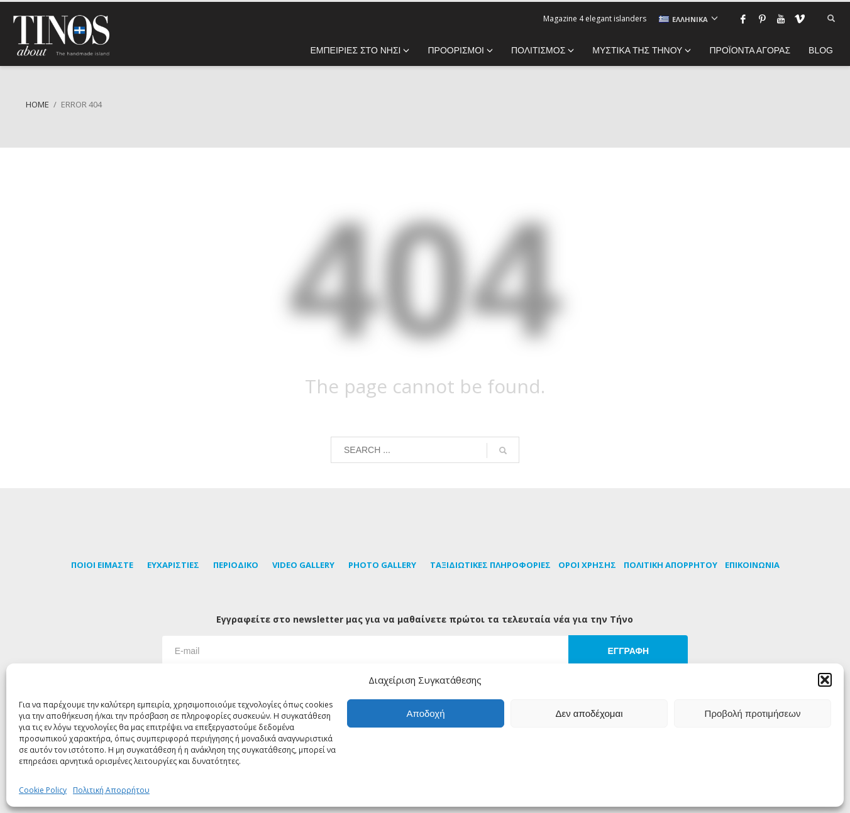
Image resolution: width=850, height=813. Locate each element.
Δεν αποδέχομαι (588, 713)
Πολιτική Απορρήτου (111, 790)
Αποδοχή (426, 713)
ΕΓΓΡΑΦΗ (628, 651)
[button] (825, 680)
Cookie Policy (43, 790)
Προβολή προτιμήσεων (753, 713)
